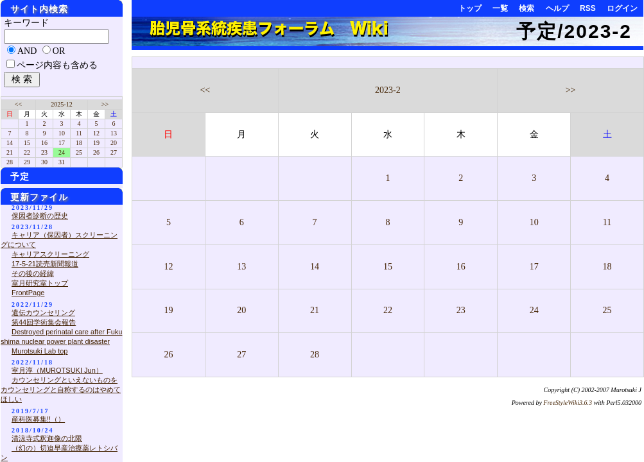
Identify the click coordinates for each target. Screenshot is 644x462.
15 (387, 266)
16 (461, 266)
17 (534, 266)
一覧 (500, 8)
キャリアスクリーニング (50, 254)
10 (534, 222)
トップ (470, 8)
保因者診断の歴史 (40, 215)
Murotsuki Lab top (39, 351)
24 (534, 310)
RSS (588, 8)
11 (607, 222)
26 (168, 354)
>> (571, 90)
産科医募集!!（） (38, 419)
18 (607, 266)
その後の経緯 (33, 273)
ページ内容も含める (57, 65)
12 (168, 266)
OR (59, 51)
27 (241, 354)
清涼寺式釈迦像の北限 (47, 438)
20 (241, 310)
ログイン (622, 8)
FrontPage (28, 292)
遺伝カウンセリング (43, 312)
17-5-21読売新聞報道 (45, 264)
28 (314, 354)
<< (205, 90)
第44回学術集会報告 (44, 322)
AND (27, 51)
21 (314, 310)
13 (241, 266)
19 (168, 310)
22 (387, 310)
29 (27, 162)
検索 (526, 8)
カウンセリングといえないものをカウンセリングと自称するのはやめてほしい (61, 389)
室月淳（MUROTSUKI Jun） (57, 370)
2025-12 (61, 104)
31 (61, 162)
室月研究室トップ (40, 283)
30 (44, 162)
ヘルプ (557, 8)
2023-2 (388, 90)
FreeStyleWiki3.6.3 (567, 402)
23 (461, 310)
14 (314, 266)
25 (607, 310)
